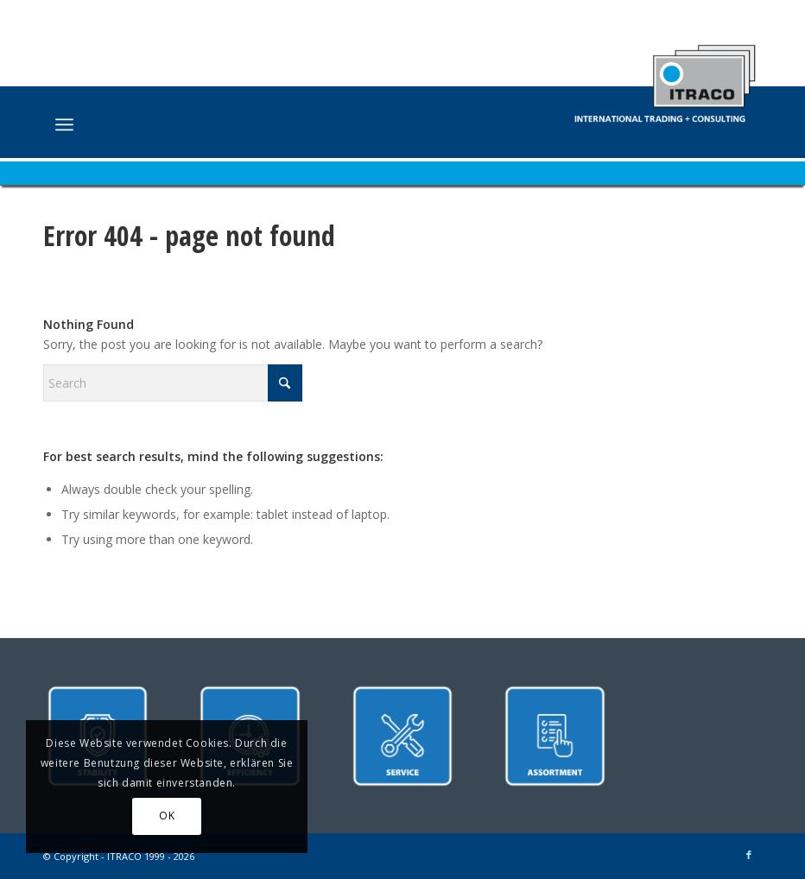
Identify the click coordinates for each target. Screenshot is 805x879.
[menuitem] (64, 124)
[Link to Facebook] (749, 855)
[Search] (172, 383)
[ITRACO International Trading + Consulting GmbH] (664, 75)
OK (166, 815)
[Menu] (64, 124)
